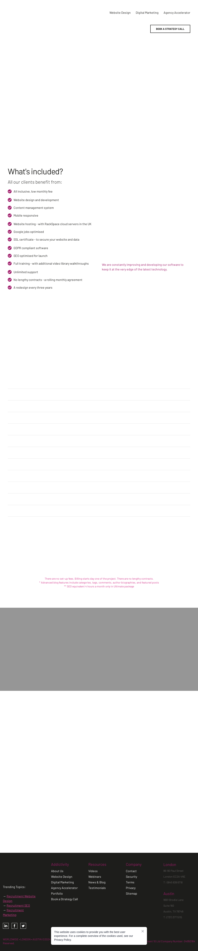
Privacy (131, 888)
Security (131, 876)
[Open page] (15, 869)
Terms (130, 882)
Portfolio (57, 893)
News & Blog (97, 882)
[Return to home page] (32, 22)
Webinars (94, 876)
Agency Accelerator (177, 12)
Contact (131, 871)
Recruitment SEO (18, 905)
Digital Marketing (147, 12)
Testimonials (97, 888)
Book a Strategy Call (64, 899)
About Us (57, 871)
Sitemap (131, 893)
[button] (170, 29)
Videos (93, 871)
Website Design (120, 12)
